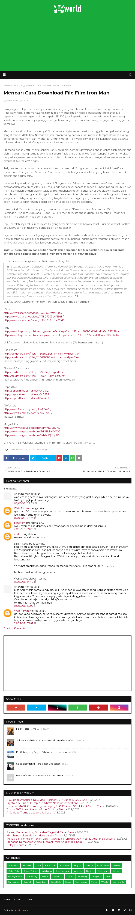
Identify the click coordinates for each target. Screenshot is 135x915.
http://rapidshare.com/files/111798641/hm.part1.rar (34, 372)
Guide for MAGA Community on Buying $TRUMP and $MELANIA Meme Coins (55, 806)
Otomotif (57, 876)
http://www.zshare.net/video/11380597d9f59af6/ (33, 312)
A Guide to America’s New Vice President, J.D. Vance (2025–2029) (47, 799)
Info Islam (47, 871)
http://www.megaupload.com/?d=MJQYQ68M (32, 435)
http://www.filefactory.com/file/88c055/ (28, 413)
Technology (42, 449)
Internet (78, 871)
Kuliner (116, 871)
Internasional (62, 871)
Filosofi (116, 865)
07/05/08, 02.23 (24, 517)
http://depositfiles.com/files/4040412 (26, 390)
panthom (20, 522)
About (17, 899)
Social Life (29, 449)
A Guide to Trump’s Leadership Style (29, 812)
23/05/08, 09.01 (24, 529)
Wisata (104, 882)
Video (94, 882)
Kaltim (89, 871)
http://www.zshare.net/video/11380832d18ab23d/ (34, 320)
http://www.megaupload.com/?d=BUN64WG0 (32, 431)
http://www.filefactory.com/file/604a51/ (27, 409)
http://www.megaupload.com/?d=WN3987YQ (32, 427)
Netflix (45, 876)
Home (7, 899)
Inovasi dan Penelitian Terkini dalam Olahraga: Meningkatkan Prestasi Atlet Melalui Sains (61, 838)
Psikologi (82, 876)
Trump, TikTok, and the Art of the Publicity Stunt (36, 809)
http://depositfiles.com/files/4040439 (26, 398)
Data (38, 865)
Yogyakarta (118, 882)
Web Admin (12, 100)
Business (27, 865)
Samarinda (14, 882)
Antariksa (13, 865)
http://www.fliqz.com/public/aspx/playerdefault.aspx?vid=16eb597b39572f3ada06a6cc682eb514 (61, 335)
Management (15, 876)
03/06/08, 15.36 (23, 605)
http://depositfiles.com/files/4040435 (26, 394)
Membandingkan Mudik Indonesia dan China (34, 835)
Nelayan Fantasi (16, 845)
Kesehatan (103, 871)
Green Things (30, 871)
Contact (29, 899)
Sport (68, 882)
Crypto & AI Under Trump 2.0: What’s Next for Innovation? (42, 803)
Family (89, 865)
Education (50, 865)
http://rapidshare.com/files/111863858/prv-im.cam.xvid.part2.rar (41, 357)
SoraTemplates (21, 910)
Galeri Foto (13, 871)
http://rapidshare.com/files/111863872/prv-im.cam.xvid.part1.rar (41, 353)
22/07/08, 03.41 (24, 623)
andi (16, 534)
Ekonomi (64, 865)
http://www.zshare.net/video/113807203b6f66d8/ (34, 316)
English (77, 865)
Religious (96, 876)
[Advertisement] (67, 42)
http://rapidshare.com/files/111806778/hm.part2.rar (34, 376)
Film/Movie (16, 449)
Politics (70, 876)
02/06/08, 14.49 (24, 581)
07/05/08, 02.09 (24, 503)
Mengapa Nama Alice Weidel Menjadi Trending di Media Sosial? (46, 841)
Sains (108, 876)
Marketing (32, 876)
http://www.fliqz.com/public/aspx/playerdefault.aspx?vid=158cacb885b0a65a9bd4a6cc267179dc (62, 331)
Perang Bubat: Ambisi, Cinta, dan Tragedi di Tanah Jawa (40, 832)
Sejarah (28, 882)
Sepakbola (41, 882)
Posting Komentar (15, 628)
